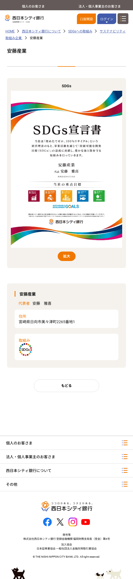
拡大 (66, 256)
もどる (66, 386)
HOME (10, 31)
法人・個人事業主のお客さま (100, 6)
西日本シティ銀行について (41, 31)
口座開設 (86, 19)
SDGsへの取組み (80, 31)
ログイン (106, 19)
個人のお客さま (33, 6)
